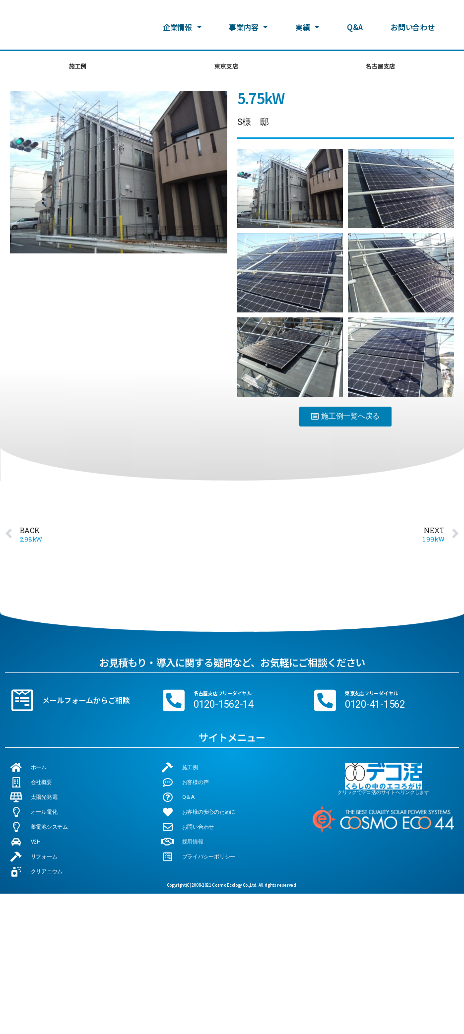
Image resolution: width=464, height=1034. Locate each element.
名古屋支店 (379, 67)
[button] (345, 373)
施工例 (77, 67)
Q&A (355, 26)
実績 (307, 26)
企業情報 (182, 26)
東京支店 (224, 67)
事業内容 (248, 26)
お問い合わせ (412, 26)
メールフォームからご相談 (86, 656)
